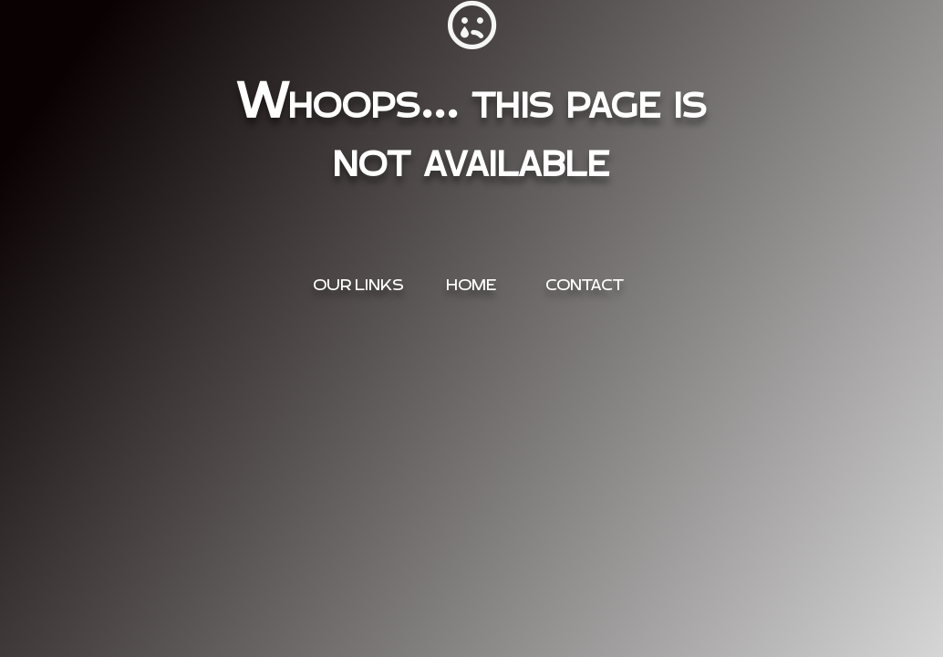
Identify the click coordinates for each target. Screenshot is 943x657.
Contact (584, 285)
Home (471, 285)
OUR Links (358, 285)
